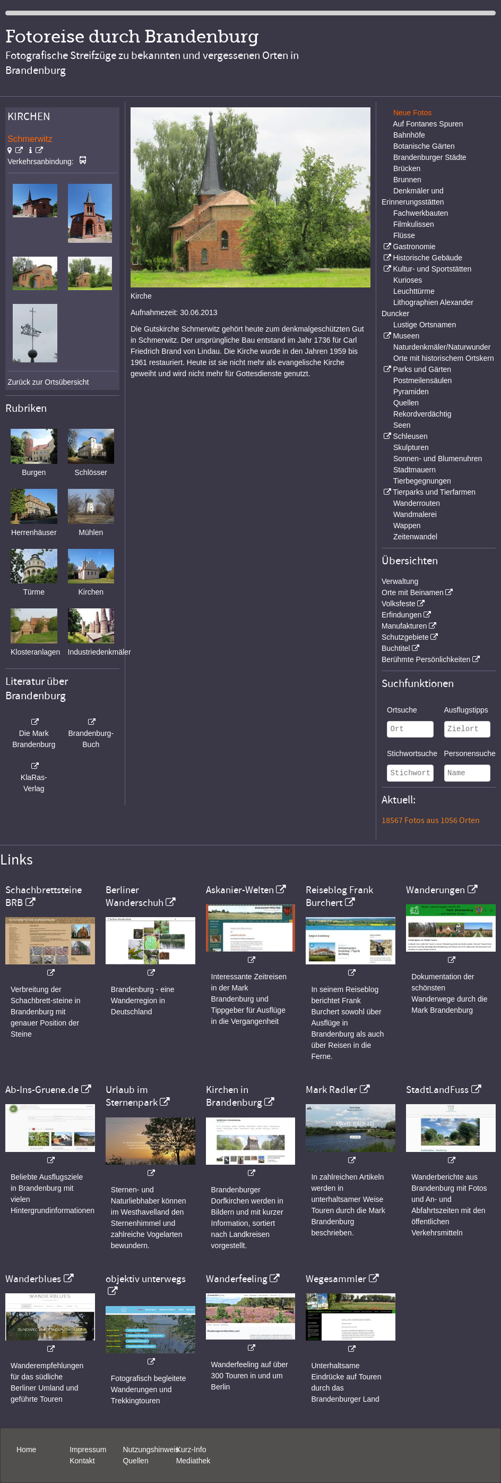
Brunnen (407, 179)
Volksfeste (399, 603)
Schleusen (410, 436)
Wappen (407, 525)
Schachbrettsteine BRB (43, 896)
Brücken (406, 168)
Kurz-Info (191, 1449)
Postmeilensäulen (422, 380)
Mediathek (193, 1460)
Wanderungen (435, 890)
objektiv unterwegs (146, 1279)
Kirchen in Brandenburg (234, 1096)
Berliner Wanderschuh (134, 896)
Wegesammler (336, 1279)
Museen (406, 336)
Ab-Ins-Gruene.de (42, 1089)
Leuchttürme (414, 291)
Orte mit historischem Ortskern (443, 358)
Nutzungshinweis (151, 1449)
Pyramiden (411, 391)
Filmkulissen (413, 224)
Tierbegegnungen (422, 481)
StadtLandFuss (437, 1089)
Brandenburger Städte (430, 157)
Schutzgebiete (405, 637)
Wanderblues (33, 1279)
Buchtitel (396, 648)
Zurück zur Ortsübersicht (48, 382)
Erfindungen (402, 615)
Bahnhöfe (409, 135)
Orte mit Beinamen (413, 592)
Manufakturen (404, 626)
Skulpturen (411, 447)
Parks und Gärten (422, 369)
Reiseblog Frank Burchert (339, 896)
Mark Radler (331, 1089)
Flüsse (404, 235)
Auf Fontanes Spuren (428, 124)
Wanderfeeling (236, 1279)
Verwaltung (400, 581)
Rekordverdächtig (422, 414)
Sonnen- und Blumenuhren (437, 458)
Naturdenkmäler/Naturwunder (442, 347)
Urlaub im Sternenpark (132, 1096)
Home (26, 1449)
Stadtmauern (414, 469)
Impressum (88, 1449)
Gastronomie (414, 246)
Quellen (406, 403)
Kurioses (407, 280)
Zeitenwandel (415, 536)
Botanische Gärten (424, 146)
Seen (402, 425)
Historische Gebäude (427, 257)
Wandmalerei (415, 514)
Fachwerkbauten (420, 213)
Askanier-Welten (240, 890)
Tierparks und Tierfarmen (434, 492)
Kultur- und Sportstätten (432, 269)
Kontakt (82, 1460)
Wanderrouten (416, 503)
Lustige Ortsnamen (424, 324)
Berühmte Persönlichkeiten (426, 659)
